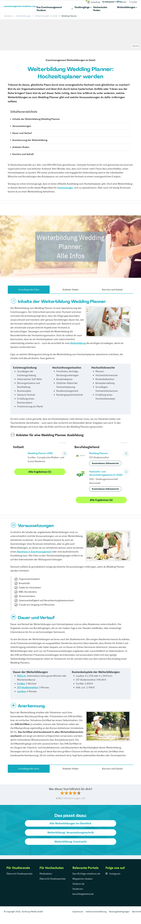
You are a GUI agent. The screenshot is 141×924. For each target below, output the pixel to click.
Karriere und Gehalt (23, 154)
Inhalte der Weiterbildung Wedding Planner (36, 119)
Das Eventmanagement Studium (49, 9)
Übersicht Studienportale (19, 873)
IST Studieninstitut (27, 687)
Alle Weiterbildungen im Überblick (70, 823)
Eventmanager (65, 187)
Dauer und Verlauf (22, 133)
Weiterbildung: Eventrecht (70, 841)
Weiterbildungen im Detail (46, 16)
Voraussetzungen (21, 126)
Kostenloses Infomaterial (105, 463)
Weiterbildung (78, 343)
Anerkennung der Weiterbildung (29, 140)
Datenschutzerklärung (96, 911)
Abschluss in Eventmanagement (34, 551)
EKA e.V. (21, 675)
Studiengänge (82, 7)
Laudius (21, 691)
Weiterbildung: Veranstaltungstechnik (70, 832)
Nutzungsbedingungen (119, 911)
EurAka (21, 683)
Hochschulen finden (100, 9)
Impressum (77, 911)
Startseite (8, 16)
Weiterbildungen (126, 7)
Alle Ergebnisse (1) (39, 471)
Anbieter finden (20, 147)
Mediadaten (46, 873)
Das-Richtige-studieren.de (86, 873)
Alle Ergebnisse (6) (101, 500)
